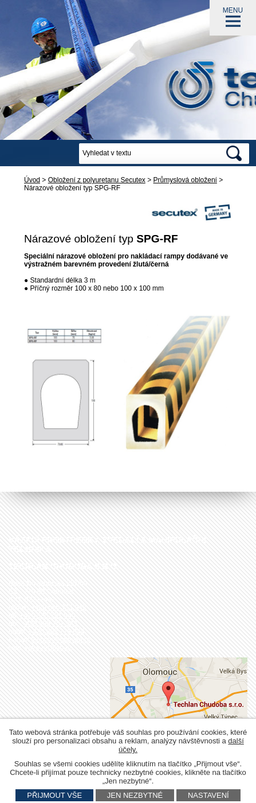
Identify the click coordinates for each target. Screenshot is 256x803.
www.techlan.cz (49, 648)
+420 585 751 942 (58, 608)
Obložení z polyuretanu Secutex (96, 180)
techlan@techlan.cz (61, 640)
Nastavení (208, 795)
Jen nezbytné (135, 795)
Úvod (32, 180)
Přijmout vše (54, 795)
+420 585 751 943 (49, 624)
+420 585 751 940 (47, 616)
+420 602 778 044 (56, 632)
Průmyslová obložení (185, 180)
